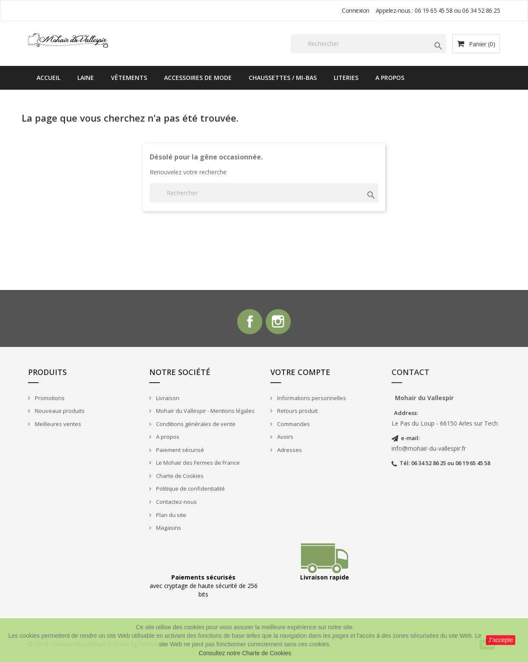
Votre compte (300, 372)
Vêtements (129, 78)
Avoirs (284, 437)
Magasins (168, 528)
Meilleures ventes (57, 424)
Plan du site (170, 515)
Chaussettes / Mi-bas (283, 78)
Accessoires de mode (198, 78)
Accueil (48, 78)
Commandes (293, 424)
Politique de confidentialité (190, 489)
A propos (389, 78)
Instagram (278, 322)
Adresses (289, 450)
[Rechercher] (368, 43)
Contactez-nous (176, 502)
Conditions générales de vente (195, 424)
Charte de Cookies (179, 476)
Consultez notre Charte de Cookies (245, 653)
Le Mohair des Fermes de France (197, 463)
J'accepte (500, 639)
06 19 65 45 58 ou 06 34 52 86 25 (457, 10)
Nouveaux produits (59, 411)
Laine (85, 78)
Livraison (167, 398)
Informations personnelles (311, 398)
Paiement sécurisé (179, 450)
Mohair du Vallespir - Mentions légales (205, 411)
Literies (346, 78)
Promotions (49, 398)
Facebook (249, 322)
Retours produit (297, 411)
